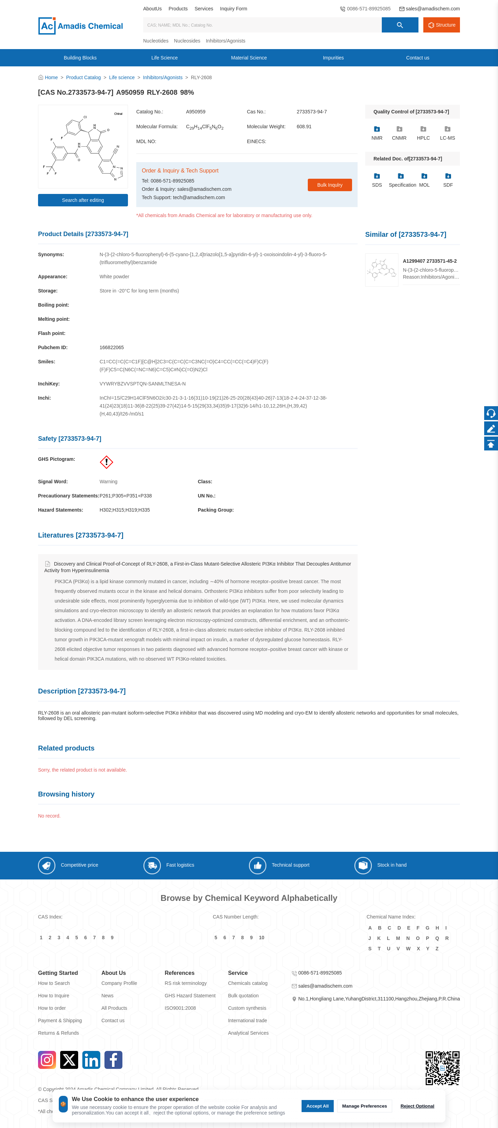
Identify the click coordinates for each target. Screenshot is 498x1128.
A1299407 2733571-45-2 (430, 261)
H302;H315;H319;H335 (125, 510)
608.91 (304, 126)
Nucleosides (187, 41)
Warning (109, 481)
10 (262, 937)
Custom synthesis (247, 1008)
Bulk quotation (243, 995)
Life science (122, 77)
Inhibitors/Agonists (225, 41)
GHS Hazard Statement (190, 995)
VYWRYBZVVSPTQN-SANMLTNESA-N (143, 383)
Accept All (317, 1106)
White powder (114, 276)
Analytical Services (248, 1033)
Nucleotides (155, 41)
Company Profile (119, 983)
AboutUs (152, 8)
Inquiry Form (233, 8)
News (107, 995)
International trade (247, 1020)
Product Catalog (83, 77)
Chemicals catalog (247, 983)
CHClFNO (204, 127)
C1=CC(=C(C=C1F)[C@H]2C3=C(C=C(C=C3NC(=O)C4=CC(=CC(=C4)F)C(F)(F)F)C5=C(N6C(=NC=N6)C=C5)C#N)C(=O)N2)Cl (184, 365)
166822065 (112, 347)
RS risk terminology (185, 983)
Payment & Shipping (60, 1020)
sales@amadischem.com (433, 8)
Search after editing (83, 200)
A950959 (195, 111)
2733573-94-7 (312, 111)
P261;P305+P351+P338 (126, 495)
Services (204, 8)
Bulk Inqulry (329, 185)
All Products (114, 1008)
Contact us (112, 1020)
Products (178, 8)
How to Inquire (53, 995)
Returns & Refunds (58, 1033)
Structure (446, 25)
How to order (52, 1008)
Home (51, 77)
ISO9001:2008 (180, 1008)
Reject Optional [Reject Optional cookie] (417, 1106)
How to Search (54, 983)
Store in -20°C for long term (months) (139, 290)
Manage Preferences (364, 1106)
